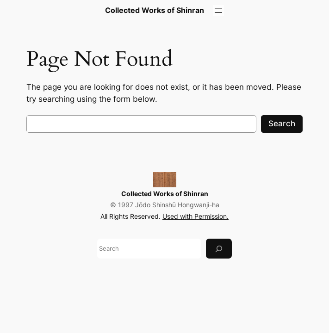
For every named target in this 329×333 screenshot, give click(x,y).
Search (281, 123)
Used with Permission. (195, 216)
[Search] (219, 249)
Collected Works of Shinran (164, 193)
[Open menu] (218, 10)
